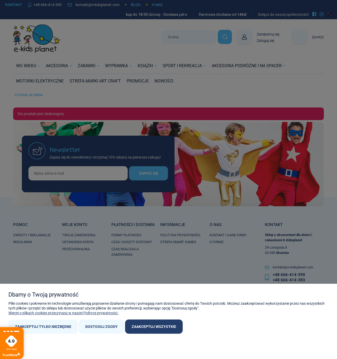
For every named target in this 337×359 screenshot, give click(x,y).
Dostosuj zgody (101, 326)
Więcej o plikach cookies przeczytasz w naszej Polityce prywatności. (63, 313)
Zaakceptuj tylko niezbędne (43, 326)
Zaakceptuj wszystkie (154, 326)
